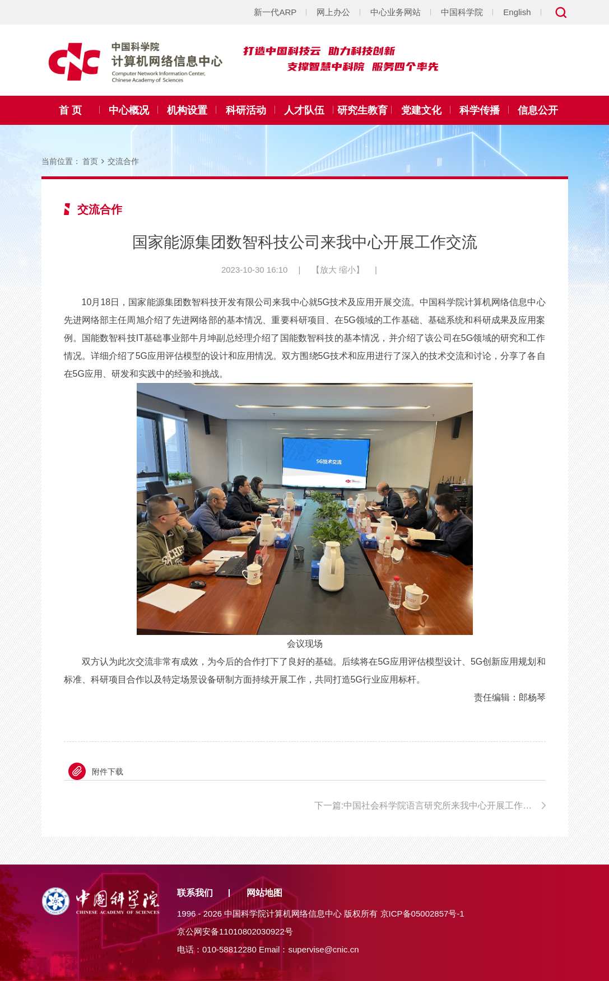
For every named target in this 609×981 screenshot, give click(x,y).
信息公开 (538, 110)
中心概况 (129, 110)
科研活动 (246, 110)
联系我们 (195, 893)
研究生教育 (362, 110)
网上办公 (333, 12)
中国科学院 (462, 12)
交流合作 (123, 161)
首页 (90, 161)
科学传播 (479, 110)
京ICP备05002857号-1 (422, 913)
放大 (328, 269)
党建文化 (421, 110)
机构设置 (187, 110)
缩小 (347, 269)
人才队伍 (304, 110)
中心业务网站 (395, 12)
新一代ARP (275, 12)
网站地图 (264, 893)
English (517, 12)
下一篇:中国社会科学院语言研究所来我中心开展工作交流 (427, 805)
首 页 (70, 110)
